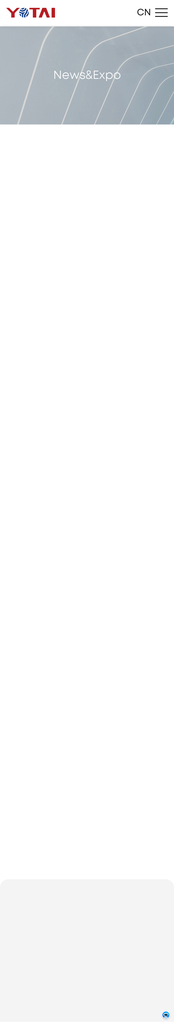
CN (144, 12)
